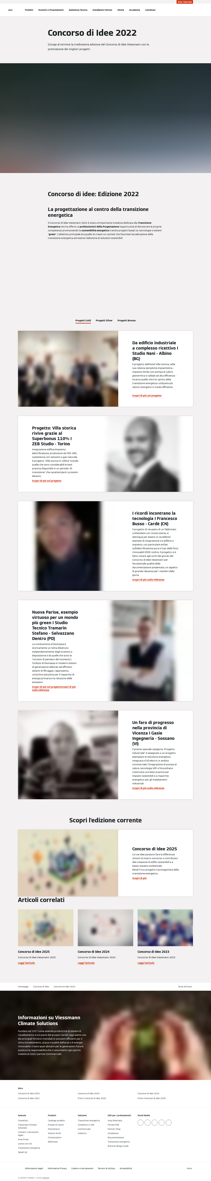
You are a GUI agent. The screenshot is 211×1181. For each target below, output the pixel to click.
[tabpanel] (105, 565)
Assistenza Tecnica (78, 10)
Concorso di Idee (41, 986)
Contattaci (150, 10)
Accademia (134, 10)
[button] (185, 986)
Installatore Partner (102, 10)
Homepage (23, 986)
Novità (121, 10)
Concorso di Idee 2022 (64, 986)
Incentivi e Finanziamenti (51, 10)
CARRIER (45, 1178)
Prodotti (29, 10)
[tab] (83, 320)
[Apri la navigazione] (10, 10)
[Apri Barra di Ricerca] (191, 10)
